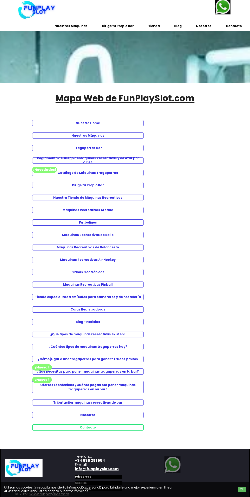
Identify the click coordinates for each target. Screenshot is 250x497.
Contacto (234, 26)
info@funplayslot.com (97, 468)
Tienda (154, 26)
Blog (178, 26)
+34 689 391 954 (90, 460)
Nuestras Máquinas (71, 26)
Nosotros (203, 26)
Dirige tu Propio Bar (118, 26)
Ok (242, 489)
